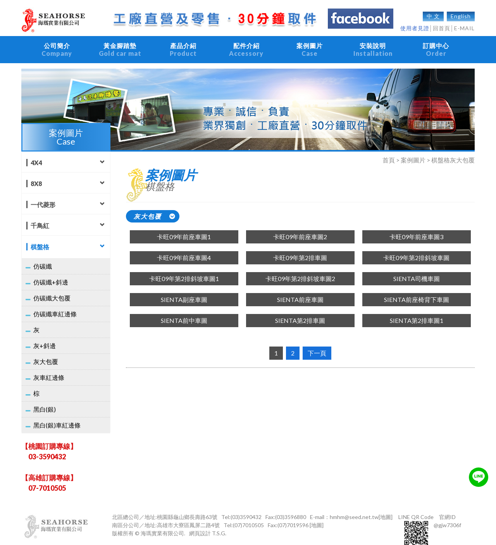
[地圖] (386, 509)
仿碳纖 (42, 258)
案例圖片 (309, 45)
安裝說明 (373, 45)
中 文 (433, 12)
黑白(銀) (44, 401)
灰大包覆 (45, 353)
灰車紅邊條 (48, 369)
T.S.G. (219, 525)
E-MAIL (464, 24)
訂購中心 (436, 45)
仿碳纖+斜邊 (50, 274)
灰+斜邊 (44, 337)
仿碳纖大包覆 (52, 290)
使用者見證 (414, 24)
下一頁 (317, 345)
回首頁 (441, 24)
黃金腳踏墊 (119, 45)
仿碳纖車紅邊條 (55, 306)
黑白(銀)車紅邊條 (57, 417)
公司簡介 (56, 45)
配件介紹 (246, 45)
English (461, 12)
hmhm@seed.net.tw (354, 509)
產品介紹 (183, 45)
